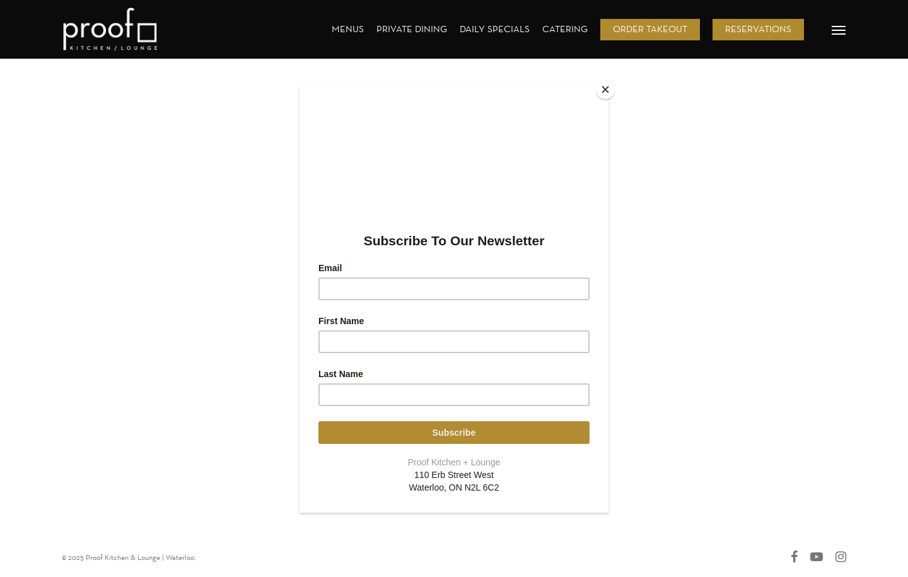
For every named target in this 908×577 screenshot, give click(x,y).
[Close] (605, 89)
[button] (839, 29)
